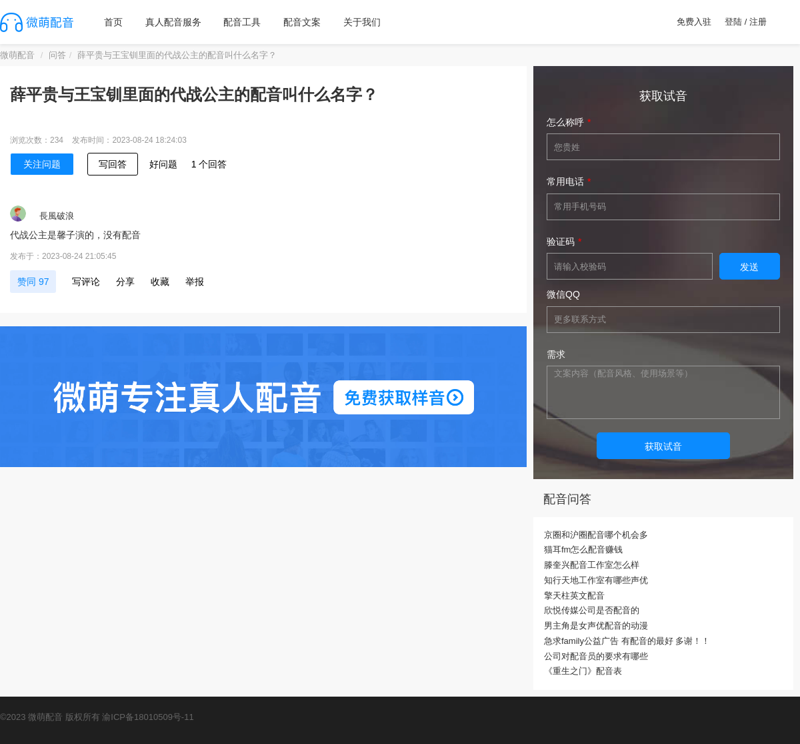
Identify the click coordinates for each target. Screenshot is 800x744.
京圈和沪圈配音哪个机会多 (596, 535)
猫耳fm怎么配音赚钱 (583, 549)
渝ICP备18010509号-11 (147, 717)
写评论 (86, 281)
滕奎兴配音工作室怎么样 (591, 565)
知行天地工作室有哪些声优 (596, 580)
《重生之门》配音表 (583, 671)
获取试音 (663, 446)
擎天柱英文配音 (574, 596)
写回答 (113, 164)
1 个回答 (209, 164)
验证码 (561, 241)
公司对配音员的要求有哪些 (596, 656)
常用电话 (565, 181)
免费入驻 (694, 22)
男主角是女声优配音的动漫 (596, 626)
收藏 (160, 281)
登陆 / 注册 (746, 22)
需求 (556, 354)
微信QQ (563, 294)
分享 (125, 281)
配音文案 (302, 22)
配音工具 (242, 22)
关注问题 (42, 164)
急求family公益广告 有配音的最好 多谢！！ (627, 641)
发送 (749, 267)
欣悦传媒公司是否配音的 (591, 610)
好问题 (163, 164)
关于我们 (362, 22)
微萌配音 (17, 55)
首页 (113, 22)
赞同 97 (33, 281)
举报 (194, 281)
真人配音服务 (173, 22)
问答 (57, 55)
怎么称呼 (565, 122)
